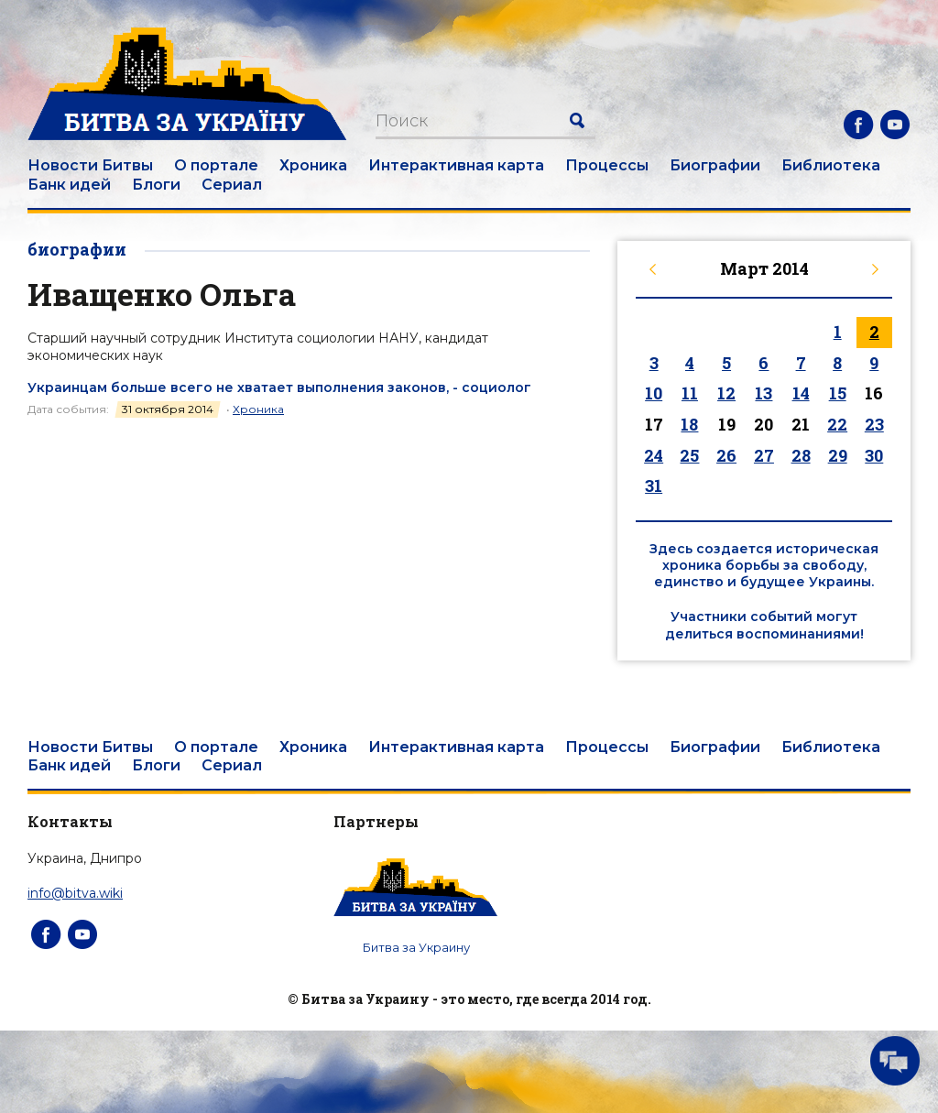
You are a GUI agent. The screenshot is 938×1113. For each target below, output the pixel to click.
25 (689, 455)
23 (874, 424)
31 (653, 485)
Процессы (607, 165)
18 (689, 424)
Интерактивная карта (456, 165)
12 (726, 393)
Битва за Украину (416, 947)
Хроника (313, 165)
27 (764, 455)
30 (874, 455)
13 (763, 393)
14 (801, 393)
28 (801, 455)
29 (837, 455)
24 (653, 455)
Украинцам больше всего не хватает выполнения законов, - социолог (279, 387)
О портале (216, 165)
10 (653, 393)
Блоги (156, 184)
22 (837, 424)
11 (690, 393)
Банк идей (69, 184)
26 (726, 455)
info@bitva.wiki (75, 893)
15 (837, 393)
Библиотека (830, 165)
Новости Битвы (90, 165)
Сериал (232, 184)
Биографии (715, 165)
